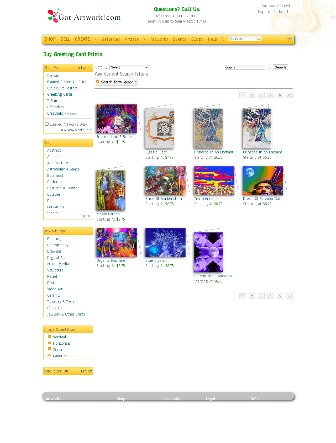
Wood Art (54, 289)
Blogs (197, 39)
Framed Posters (129, 410)
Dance (52, 200)
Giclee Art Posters (62, 88)
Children (54, 181)
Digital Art (56, 257)
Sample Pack (261, 410)
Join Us (285, 12)
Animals (54, 156)
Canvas (53, 75)
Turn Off (85, 371)
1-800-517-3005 (185, 16)
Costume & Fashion (63, 188)
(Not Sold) (72, 113)
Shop (121, 399)
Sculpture (55, 270)
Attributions (214, 416)
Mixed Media (58, 263)
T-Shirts (54, 100)
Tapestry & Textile (62, 301)
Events (179, 39)
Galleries (111, 39)
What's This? (76, 130)
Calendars (55, 107)
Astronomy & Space (63, 169)
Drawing (54, 251)
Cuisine (53, 194)
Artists (132, 39)
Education (55, 207)
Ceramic (54, 295)
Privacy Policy (218, 404)
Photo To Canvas (130, 404)
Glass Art (54, 308)
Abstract (54, 150)
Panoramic (61, 356)
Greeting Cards (59, 94)
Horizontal (61, 343)
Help (212, 39)
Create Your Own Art (134, 440)
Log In (264, 12)
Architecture (57, 163)
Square (59, 349)
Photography (58, 245)
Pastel (52, 282)
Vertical (59, 337)
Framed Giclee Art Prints (67, 81)
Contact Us (260, 404)
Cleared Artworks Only (68, 124)
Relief (52, 276)
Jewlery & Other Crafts (66, 314)
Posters (123, 416)
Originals (55, 113)
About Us (258, 416)
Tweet (256, 440)
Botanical (55, 175)
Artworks (159, 39)
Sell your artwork (176, 428)
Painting (54, 238)
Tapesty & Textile (94, 428)
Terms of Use (217, 410)
